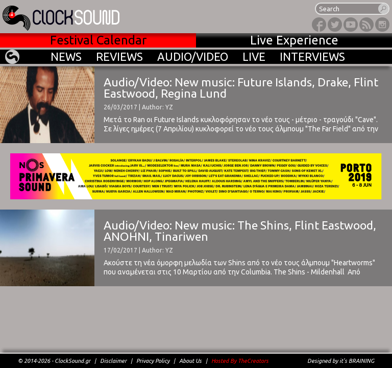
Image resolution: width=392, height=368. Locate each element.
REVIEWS (119, 56)
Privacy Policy (152, 361)
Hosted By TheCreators (239, 361)
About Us (190, 361)
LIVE (253, 56)
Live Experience (294, 40)
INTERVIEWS (312, 56)
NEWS (66, 56)
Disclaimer (113, 361)
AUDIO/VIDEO (192, 56)
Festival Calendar (98, 40)
